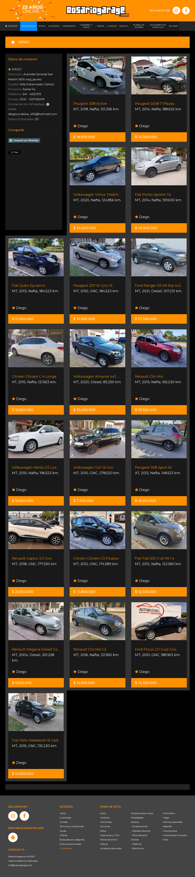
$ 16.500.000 (22, 410)
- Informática (168, 813)
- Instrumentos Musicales (174, 835)
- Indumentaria (169, 831)
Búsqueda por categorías (72, 839)
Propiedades (137, 817)
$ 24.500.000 (84, 228)
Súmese (64, 822)
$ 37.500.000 (146, 319)
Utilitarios (105, 817)
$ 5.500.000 (22, 683)
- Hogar (165, 817)
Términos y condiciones (71, 826)
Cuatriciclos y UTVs (109, 835)
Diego (80, 126)
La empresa (65, 817)
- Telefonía (136, 844)
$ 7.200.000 (83, 501)
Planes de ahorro (108, 839)
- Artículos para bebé (172, 822)
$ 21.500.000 (22, 592)
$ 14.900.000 (146, 228)
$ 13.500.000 (84, 683)
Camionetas (106, 822)
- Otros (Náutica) (139, 835)
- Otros (165, 839)
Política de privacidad (70, 844)
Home (63, 813)
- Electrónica (137, 848)
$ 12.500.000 (145, 592)
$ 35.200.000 (84, 410)
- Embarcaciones (139, 826)
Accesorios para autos (110, 848)
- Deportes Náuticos (140, 831)
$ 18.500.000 (84, 137)
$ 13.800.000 (84, 592)
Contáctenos (66, 848)
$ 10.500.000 (84, 319)
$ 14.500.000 (146, 137)
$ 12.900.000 (23, 319)
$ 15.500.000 (145, 501)
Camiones (105, 826)
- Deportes (167, 826)
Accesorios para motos (142, 813)
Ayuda (63, 831)
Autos (103, 813)
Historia (63, 835)
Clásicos (104, 844)
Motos (103, 831)
